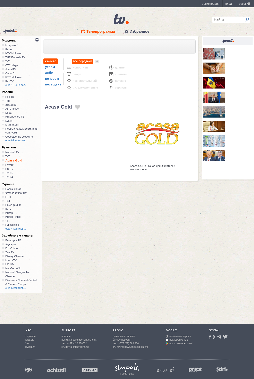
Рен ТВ (9, 96)
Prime (8, 49)
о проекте (30, 336)
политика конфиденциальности (79, 339)
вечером (52, 78)
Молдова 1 (12, 45)
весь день (53, 84)
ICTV (8, 208)
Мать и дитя (12, 124)
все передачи (82, 61)
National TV (12, 152)
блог (27, 343)
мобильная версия (178, 336)
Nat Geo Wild (13, 268)
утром (50, 67)
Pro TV (9, 81)
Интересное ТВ (14, 116)
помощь (65, 336)
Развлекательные (82, 87)
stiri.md (222, 369)
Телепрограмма (100, 31)
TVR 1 (9, 172)
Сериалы (118, 87)
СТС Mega (11, 65)
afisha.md (90, 370)
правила (29, 339)
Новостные (77, 67)
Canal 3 (10, 73)
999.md (28, 370)
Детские (117, 80)
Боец (8, 112)
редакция (30, 346)
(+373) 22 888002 (77, 343)
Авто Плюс (12, 108)
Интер (9, 212)
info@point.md (81, 346)
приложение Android (179, 343)
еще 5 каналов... (15, 287)
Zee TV (9, 252)
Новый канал (13, 189)
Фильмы (118, 74)
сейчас (50, 61)
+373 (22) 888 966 (129, 343)
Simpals (127, 367)
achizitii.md (56, 370)
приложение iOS (177, 339)
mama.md (165, 369)
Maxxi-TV (11, 260)
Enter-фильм (13, 204)
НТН (8, 196)
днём (49, 72)
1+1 (7, 220)
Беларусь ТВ (13, 240)
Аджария (10, 244)
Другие (117, 67)
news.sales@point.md (136, 346)
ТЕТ (7, 200)
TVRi (8, 156)
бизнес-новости (121, 339)
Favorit (9, 164)
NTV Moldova (13, 53)
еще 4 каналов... (15, 228)
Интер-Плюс (12, 216)
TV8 (7, 61)
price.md (195, 370)
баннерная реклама (124, 336)
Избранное (139, 31)
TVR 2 (9, 176)
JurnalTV (10, 69)
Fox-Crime (11, 248)
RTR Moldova (13, 77)
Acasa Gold (13, 160)
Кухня (8, 120)
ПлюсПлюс (12, 224)
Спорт (73, 74)
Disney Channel (14, 256)
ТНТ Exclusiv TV (15, 57)
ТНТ (7, 100)
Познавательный (81, 80)
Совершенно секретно (19, 136)
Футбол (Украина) (16, 192)
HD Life (9, 264)
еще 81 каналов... (16, 140)
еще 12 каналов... (16, 84)
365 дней (11, 104)
